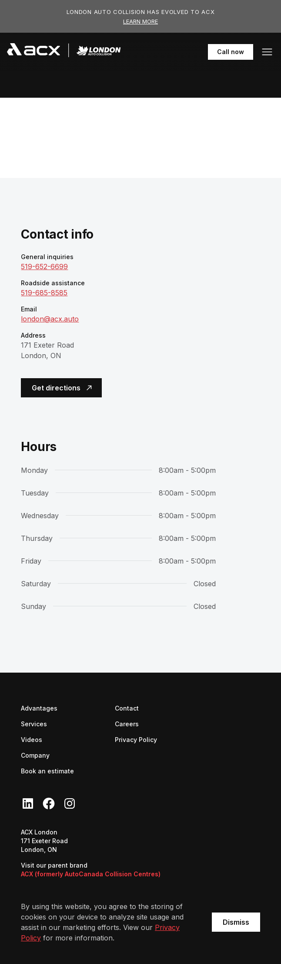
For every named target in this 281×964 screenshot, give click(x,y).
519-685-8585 (44, 292)
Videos (31, 739)
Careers (127, 723)
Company (35, 755)
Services (34, 724)
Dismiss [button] (236, 922)
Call (235, 51)
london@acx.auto (50, 318)
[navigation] (64, 52)
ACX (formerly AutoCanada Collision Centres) (91, 874)
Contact (127, 708)
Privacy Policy (136, 739)
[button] (267, 52)
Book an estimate (47, 771)
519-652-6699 (44, 266)
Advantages (39, 708)
